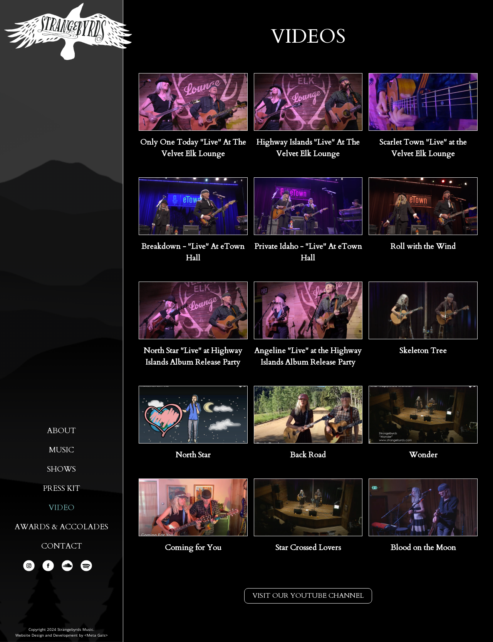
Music (61, 450)
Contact (61, 546)
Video (61, 507)
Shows (61, 469)
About (61, 430)
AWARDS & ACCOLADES (61, 527)
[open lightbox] (193, 102)
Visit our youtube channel (308, 595)
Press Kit (61, 488)
